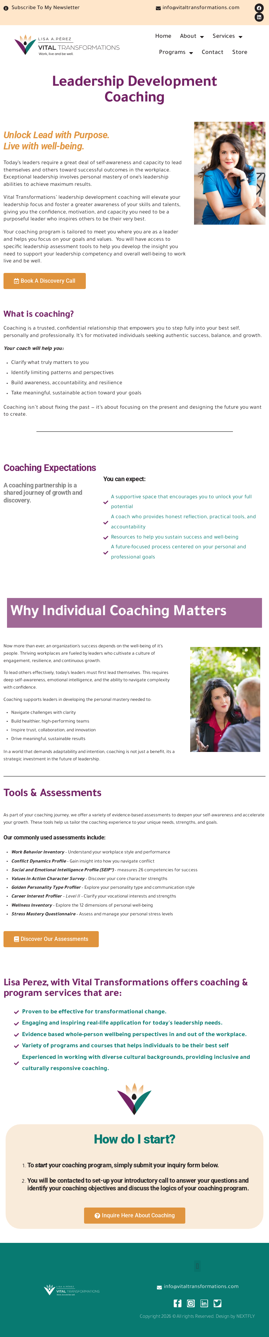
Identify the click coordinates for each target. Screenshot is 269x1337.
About (192, 36)
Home (163, 37)
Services (227, 36)
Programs (176, 52)
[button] (197, 1266)
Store (239, 53)
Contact (212, 53)
